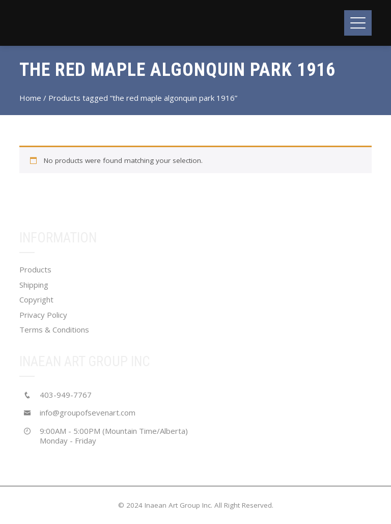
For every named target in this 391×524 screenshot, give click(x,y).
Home (30, 98)
